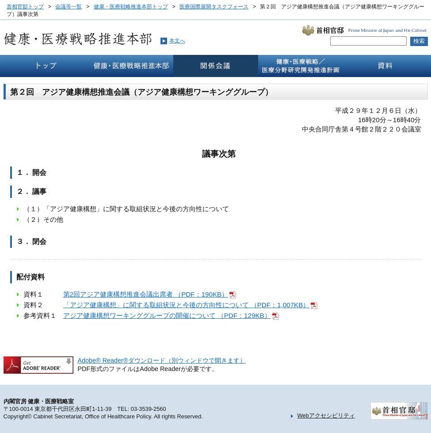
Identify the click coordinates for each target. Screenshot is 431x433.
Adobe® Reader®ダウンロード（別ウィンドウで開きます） (162, 360)
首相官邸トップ (25, 7)
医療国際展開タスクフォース (213, 7)
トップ (46, 66)
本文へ (177, 41)
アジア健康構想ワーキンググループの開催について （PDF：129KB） (167, 315)
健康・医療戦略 (300, 66)
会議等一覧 (68, 7)
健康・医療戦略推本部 (130, 66)
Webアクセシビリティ (326, 415)
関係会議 (215, 66)
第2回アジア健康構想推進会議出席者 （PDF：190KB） (146, 294)
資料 (385, 66)
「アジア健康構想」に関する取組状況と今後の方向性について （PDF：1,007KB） (186, 305)
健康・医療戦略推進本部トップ (131, 7)
